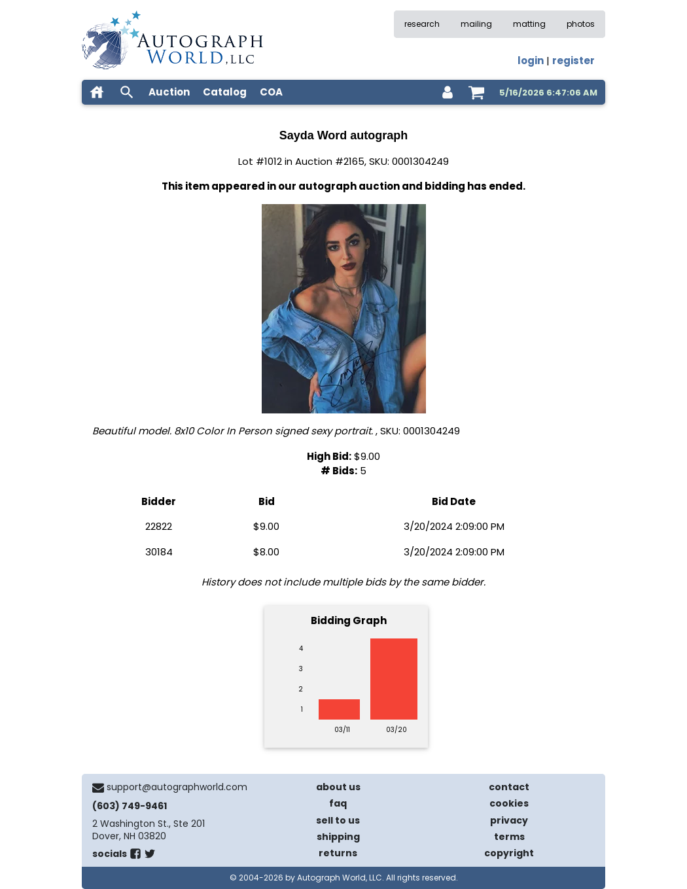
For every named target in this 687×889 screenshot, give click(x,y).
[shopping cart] (476, 92)
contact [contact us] (509, 786)
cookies (509, 803)
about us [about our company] (338, 786)
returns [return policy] (338, 853)
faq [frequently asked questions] (338, 803)
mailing (476, 23)
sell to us (338, 820)
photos (581, 23)
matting (529, 23)
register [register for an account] (573, 60)
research (422, 23)
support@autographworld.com (177, 786)
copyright (509, 853)
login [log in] (531, 60)
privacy (509, 820)
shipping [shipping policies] (338, 836)
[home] (96, 92)
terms (509, 836)
